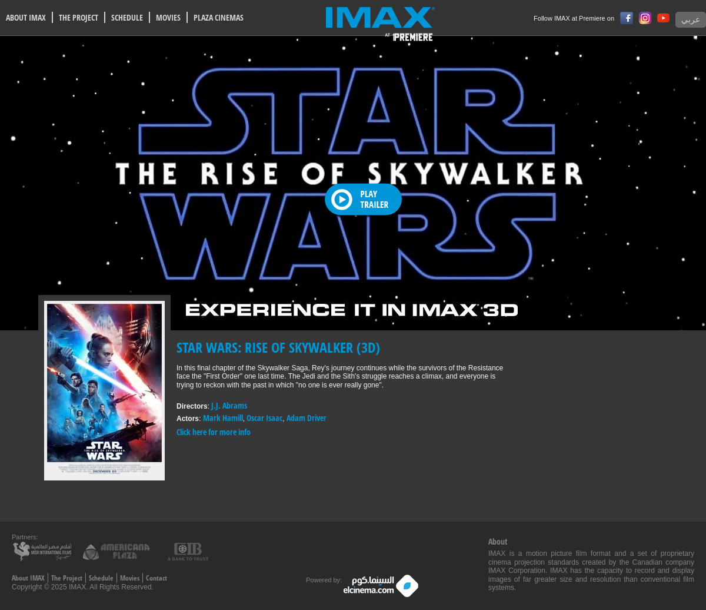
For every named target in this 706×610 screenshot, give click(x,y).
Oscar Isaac (264, 417)
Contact (156, 578)
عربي (690, 19)
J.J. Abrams (229, 405)
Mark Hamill (223, 417)
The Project (66, 578)
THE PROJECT (78, 17)
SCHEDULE (127, 17)
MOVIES (168, 17)
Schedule (101, 578)
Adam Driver (307, 417)
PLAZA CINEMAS (219, 17)
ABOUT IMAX (26, 17)
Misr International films (44, 551)
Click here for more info (213, 431)
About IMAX (28, 578)
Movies (129, 578)
